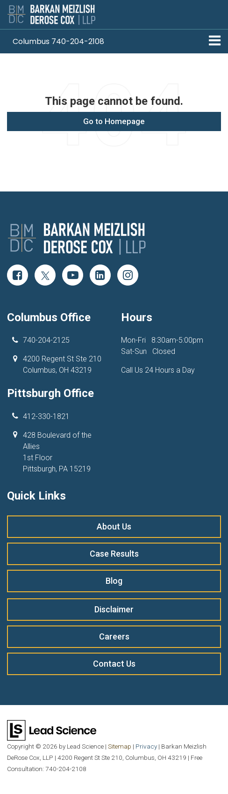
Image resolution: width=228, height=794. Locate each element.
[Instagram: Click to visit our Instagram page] (128, 276)
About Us (114, 526)
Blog (114, 581)
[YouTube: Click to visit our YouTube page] (73, 276)
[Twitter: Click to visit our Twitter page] (45, 276)
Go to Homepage (114, 121)
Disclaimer (114, 609)
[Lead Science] (51, 729)
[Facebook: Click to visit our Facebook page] (17, 276)
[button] (58, 41)
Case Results (114, 554)
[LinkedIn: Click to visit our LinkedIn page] (100, 276)
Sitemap (119, 746)
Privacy (146, 746)
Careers (114, 636)
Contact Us (114, 664)
